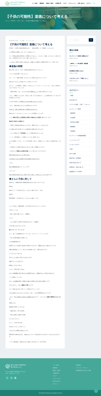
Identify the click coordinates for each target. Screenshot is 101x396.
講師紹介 (42, 3)
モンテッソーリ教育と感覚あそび (78, 56)
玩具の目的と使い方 (75, 162)
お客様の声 (58, 3)
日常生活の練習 (74, 122)
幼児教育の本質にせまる (76, 71)
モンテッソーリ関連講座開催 (77, 135)
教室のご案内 (49, 3)
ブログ (65, 3)
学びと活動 (72, 153)
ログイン (88, 3)
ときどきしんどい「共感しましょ (78, 78)
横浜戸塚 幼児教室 (75, 158)
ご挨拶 (71, 95)
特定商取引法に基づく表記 (83, 370)
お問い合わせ (81, 3)
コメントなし (31, 40)
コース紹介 (35, 3)
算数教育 (72, 126)
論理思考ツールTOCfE (75, 171)
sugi (23, 40)
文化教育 (72, 117)
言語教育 (72, 131)
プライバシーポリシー (82, 368)
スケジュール (72, 3)
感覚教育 (72, 113)
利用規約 (78, 365)
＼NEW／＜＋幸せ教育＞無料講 (78, 63)
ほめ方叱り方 (73, 100)
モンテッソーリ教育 (75, 109)
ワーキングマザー (74, 144)
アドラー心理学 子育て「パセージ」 (80, 104)
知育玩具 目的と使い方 (76, 167)
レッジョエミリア (74, 140)
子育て (71, 149)
